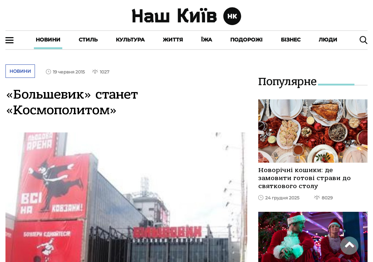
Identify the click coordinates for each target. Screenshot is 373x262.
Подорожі (246, 39)
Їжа (206, 39)
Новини (48, 39)
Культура (130, 39)
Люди (328, 39)
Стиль (88, 39)
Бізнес (291, 39)
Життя (173, 39)
